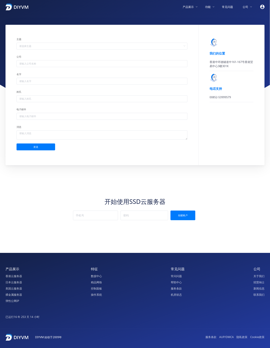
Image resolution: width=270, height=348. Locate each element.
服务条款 (176, 289)
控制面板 (96, 289)
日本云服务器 (14, 282)
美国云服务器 (14, 289)
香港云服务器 (14, 276)
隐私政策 (241, 337)
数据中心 (96, 276)
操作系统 (96, 295)
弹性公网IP (12, 301)
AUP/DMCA (226, 337)
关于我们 (258, 276)
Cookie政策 (257, 337)
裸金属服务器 (14, 295)
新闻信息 (258, 289)
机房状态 (176, 295)
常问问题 (176, 276)
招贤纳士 (258, 282)
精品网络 (96, 282)
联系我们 (258, 295)
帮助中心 (176, 282)
